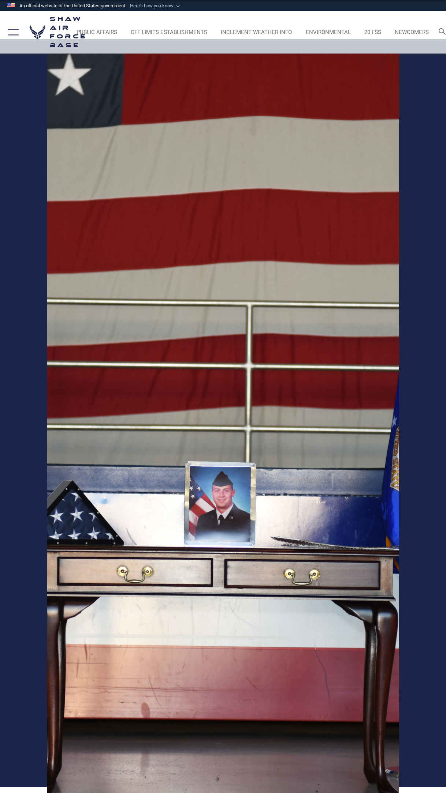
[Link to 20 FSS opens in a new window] (372, 32)
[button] (155, 6)
